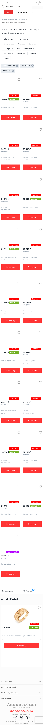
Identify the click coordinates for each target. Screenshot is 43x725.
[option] (21, 636)
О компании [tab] (6, 682)
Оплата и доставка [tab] (9, 693)
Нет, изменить (22, 12)
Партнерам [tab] (6, 698)
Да (8, 12)
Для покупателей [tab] (8, 687)
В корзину (10, 117)
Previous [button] (2, 639)
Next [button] (40, 639)
